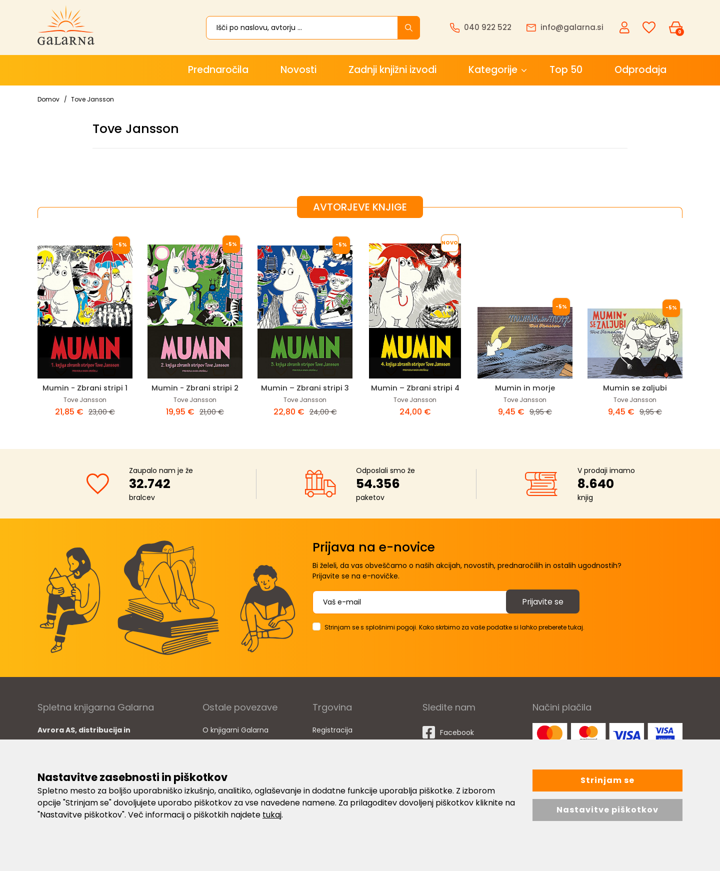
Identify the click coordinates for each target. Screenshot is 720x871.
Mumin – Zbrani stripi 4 (415, 387)
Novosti (298, 69)
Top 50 (566, 69)
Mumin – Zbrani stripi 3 (305, 387)
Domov (49, 99)
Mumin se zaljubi (635, 387)
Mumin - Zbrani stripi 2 (195, 387)
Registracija (332, 729)
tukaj (272, 814)
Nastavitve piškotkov (607, 810)
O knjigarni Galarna (235, 729)
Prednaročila (218, 69)
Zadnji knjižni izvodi (392, 69)
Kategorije (493, 69)
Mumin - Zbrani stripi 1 (85, 387)
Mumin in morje (525, 387)
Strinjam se (607, 780)
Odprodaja (640, 69)
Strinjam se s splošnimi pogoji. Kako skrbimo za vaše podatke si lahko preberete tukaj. (454, 626)
